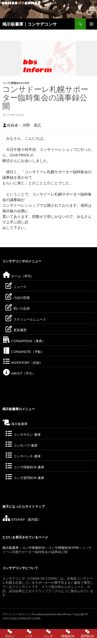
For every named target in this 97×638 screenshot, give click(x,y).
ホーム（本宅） (18, 276)
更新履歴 (16, 330)
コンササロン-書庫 (23, 434)
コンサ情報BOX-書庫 (24, 467)
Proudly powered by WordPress (51, 614)
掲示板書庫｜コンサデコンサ (29, 24)
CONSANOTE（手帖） (23, 352)
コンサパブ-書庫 (21, 445)
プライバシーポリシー (16, 614)
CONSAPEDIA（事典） (23, 341)
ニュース (16, 287)
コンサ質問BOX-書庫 (24, 478)
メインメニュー (91, 24)
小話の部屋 (17, 298)
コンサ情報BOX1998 (15, 83)
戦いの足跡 (17, 308)
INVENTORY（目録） (22, 363)
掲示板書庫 (14, 424)
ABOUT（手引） (18, 373)
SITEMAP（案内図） (21, 519)
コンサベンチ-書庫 (23, 456)
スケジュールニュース (25, 319)
